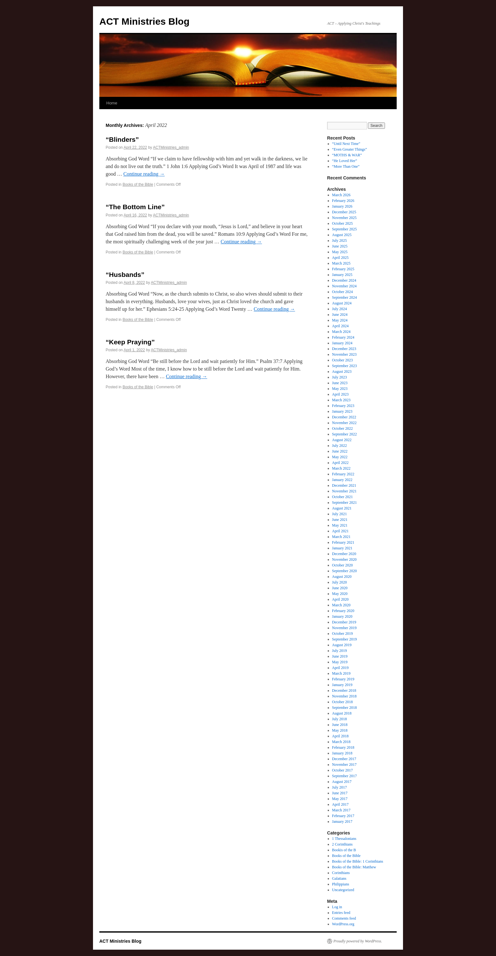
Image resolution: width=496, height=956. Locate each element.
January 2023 (342, 411)
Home (111, 103)
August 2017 (342, 781)
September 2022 (344, 434)
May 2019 (340, 662)
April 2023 (340, 394)
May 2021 (340, 525)
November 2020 (344, 559)
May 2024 (340, 320)
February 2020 (343, 611)
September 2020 (344, 571)
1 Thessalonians (344, 838)
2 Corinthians (342, 844)
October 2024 (342, 292)
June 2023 (340, 383)
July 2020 (339, 582)
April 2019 (340, 667)
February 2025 (343, 269)
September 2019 (344, 639)
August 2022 (342, 440)
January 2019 (342, 685)
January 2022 (342, 480)
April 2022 (340, 462)
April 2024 (340, 326)
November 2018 (344, 696)
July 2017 (339, 787)
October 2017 (342, 770)
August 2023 (342, 371)
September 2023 (344, 366)
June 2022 (340, 451)
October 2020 (342, 565)
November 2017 (344, 764)
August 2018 (342, 713)
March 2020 (341, 605)
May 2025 (340, 252)
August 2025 (342, 235)
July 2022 (339, 445)
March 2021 (341, 536)
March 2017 (341, 810)
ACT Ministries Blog (144, 21)
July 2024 (339, 309)
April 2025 (340, 257)
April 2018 (340, 736)
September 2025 (344, 229)
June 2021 (340, 519)
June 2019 (340, 656)
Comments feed (344, 918)
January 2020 (342, 616)
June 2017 (340, 793)
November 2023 (344, 354)
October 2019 (342, 633)
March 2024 (341, 331)
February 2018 (343, 747)
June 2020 (340, 588)
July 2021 (339, 514)
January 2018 (342, 753)
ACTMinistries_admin (171, 147)
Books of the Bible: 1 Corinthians (357, 861)
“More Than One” (346, 166)
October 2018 (342, 702)
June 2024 (340, 314)
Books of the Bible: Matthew (354, 867)
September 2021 (344, 502)
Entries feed (341, 912)
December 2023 (344, 349)
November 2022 (344, 423)
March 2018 (341, 742)
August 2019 (342, 645)
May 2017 (340, 799)
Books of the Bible (137, 184)
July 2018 (339, 719)
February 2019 (343, 679)
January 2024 (342, 343)
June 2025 (340, 246)
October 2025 (342, 223)
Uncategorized (343, 890)
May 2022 (340, 457)
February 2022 (343, 474)
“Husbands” (125, 274)
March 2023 (341, 400)
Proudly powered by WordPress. (357, 941)
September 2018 (344, 707)
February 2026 (343, 200)
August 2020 (342, 576)
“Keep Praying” (130, 342)
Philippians (340, 884)
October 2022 (342, 428)
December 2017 (344, 759)
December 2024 (344, 280)
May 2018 (340, 730)
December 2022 (344, 417)
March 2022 (341, 468)
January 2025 (342, 274)
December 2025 (344, 212)
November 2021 (344, 491)
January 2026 (342, 206)
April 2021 (340, 531)
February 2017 (343, 816)
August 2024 (342, 303)
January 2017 (342, 821)
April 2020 (340, 599)
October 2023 (342, 360)
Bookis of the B (344, 850)
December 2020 (344, 554)
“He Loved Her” (344, 161)
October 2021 (342, 497)
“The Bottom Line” (135, 206)
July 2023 (339, 377)
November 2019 (344, 628)
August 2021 (342, 508)
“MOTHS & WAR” (347, 155)
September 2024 (344, 297)
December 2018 (344, 690)
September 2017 (344, 776)
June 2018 (340, 724)
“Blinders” (122, 139)
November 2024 (344, 286)
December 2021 (344, 485)
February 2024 (343, 337)
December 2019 (344, 622)
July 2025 (339, 240)
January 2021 (342, 548)
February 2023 (343, 405)
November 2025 (344, 218)
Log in (337, 907)
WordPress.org (343, 924)
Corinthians (341, 873)
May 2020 (340, 593)
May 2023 (340, 388)
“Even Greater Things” (349, 149)
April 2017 (340, 804)
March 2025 (341, 263)
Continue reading (144, 174)
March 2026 (341, 195)
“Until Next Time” (346, 143)
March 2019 (341, 673)
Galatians (339, 878)
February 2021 (343, 542)
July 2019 (339, 650)
